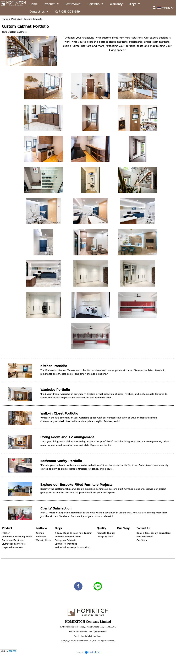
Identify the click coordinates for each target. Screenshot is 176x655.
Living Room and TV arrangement (67, 437)
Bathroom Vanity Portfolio (61, 460)
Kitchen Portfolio (53, 365)
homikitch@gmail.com (91, 636)
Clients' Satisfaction (56, 508)
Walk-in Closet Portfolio (59, 413)
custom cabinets (17, 32)
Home (5, 19)
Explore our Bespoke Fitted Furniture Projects (76, 484)
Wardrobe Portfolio (55, 389)
